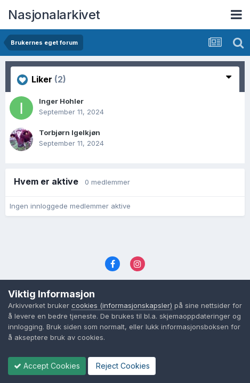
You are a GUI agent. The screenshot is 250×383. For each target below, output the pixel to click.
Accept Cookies (47, 365)
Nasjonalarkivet (54, 14)
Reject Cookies (122, 365)
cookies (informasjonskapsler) (121, 305)
